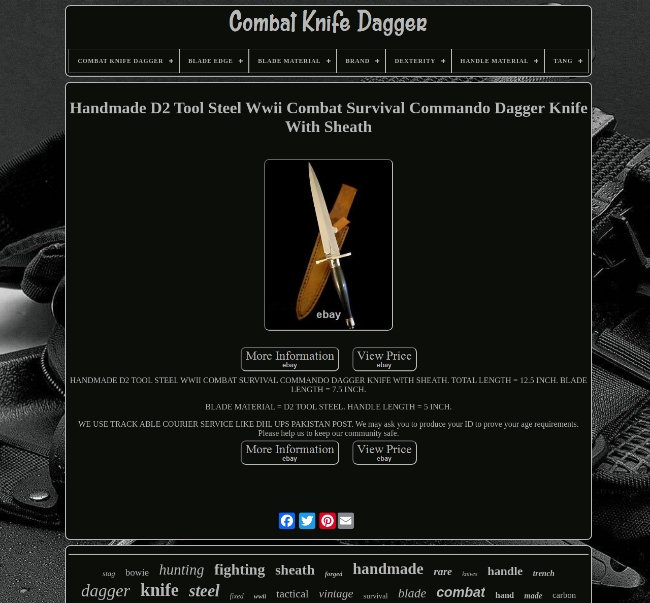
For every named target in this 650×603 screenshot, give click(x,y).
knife (159, 590)
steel (204, 591)
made (533, 595)
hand (504, 595)
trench (544, 573)
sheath (295, 570)
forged (334, 574)
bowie (137, 572)
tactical (292, 593)
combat (460, 592)
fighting (239, 569)
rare (443, 571)
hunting (181, 569)
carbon (564, 595)
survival (376, 596)
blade (412, 593)
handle (505, 571)
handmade (388, 569)
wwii (260, 596)
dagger (105, 590)
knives (469, 574)
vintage (336, 593)
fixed (237, 596)
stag (109, 573)
